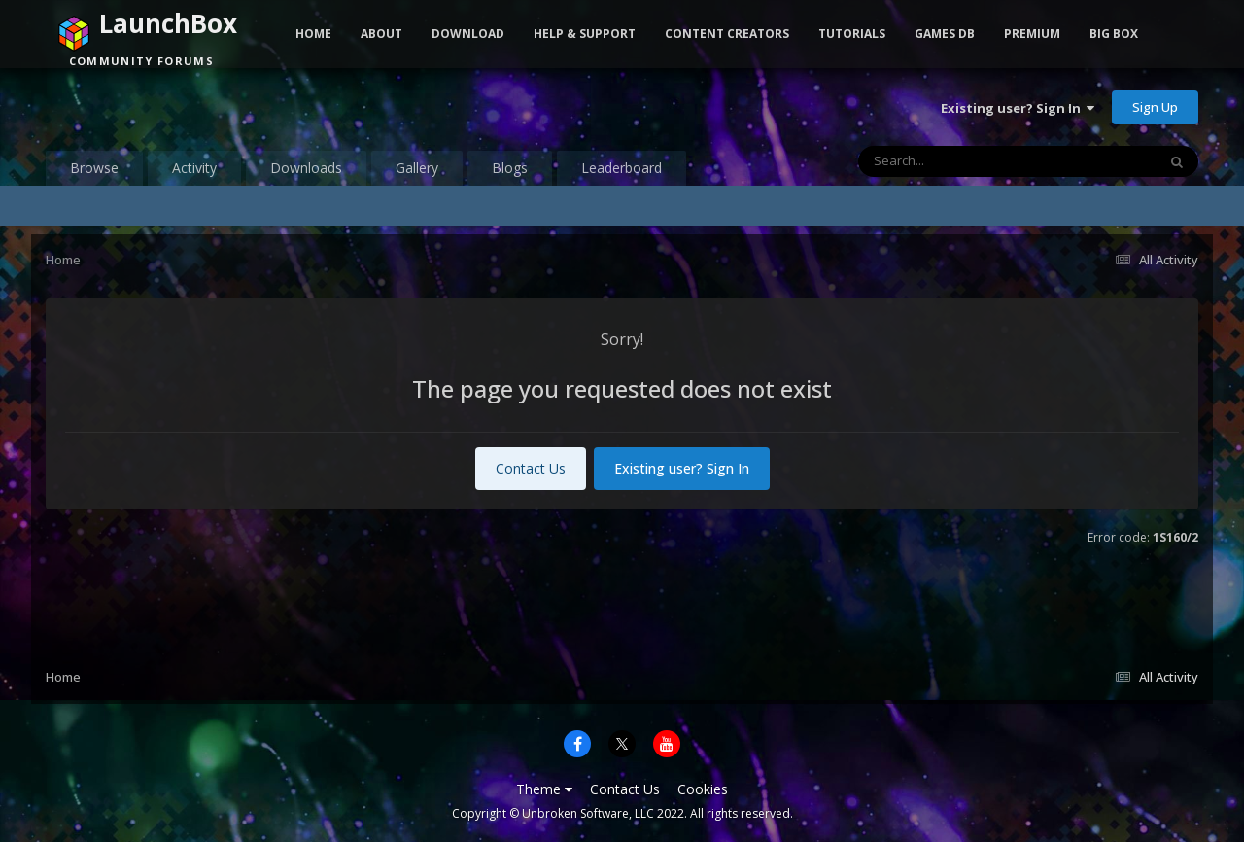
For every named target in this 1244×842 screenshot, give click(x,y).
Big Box (1113, 33)
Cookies (702, 789)
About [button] (381, 33)
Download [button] (468, 33)
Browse (94, 167)
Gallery (417, 167)
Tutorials (851, 33)
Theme (544, 789)
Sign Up (1155, 107)
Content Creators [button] (727, 33)
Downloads (306, 167)
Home (313, 33)
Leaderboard (621, 167)
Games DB (945, 33)
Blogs (510, 167)
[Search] (956, 161)
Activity (194, 167)
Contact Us (531, 468)
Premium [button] (1032, 33)
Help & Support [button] (585, 33)
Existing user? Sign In (1017, 108)
